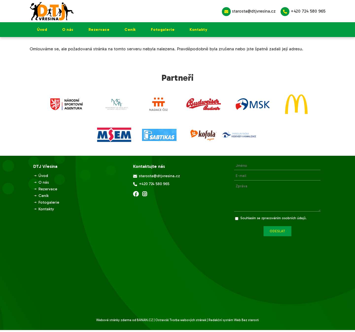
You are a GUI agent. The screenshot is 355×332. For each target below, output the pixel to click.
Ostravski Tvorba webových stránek (180, 320)
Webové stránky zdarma (113, 320)
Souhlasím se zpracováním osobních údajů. (273, 218)
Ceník (130, 29)
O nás (67, 29)
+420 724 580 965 (303, 11)
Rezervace (99, 29)
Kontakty (198, 29)
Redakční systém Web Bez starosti (234, 320)
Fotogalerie (163, 29)
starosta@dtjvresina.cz (249, 11)
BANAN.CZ (145, 320)
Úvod (42, 29)
